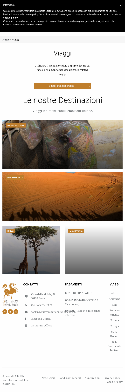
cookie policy (10, 17)
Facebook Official (41, 318)
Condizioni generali (70, 378)
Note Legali (48, 378)
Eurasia (114, 320)
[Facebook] (4, 311)
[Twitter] (10, 311)
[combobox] (62, 86)
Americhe (114, 299)
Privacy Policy (112, 378)
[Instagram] (16, 311)
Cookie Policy (115, 382)
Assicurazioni (92, 378)
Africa (114, 293)
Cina (114, 304)
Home (5, 39)
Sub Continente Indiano (114, 346)
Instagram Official (41, 325)
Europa (114, 326)
